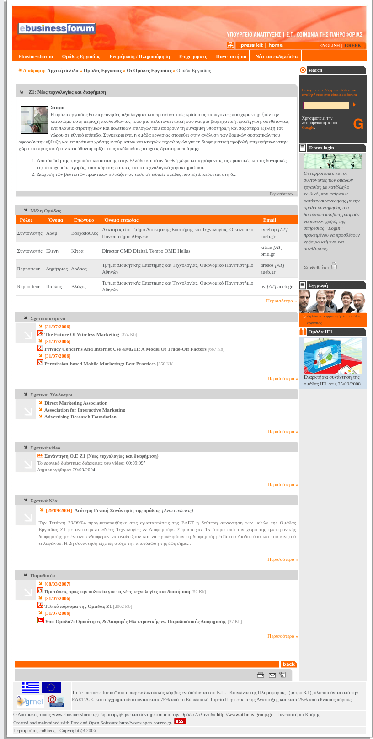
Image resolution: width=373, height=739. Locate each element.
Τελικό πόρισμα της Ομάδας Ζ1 (78, 606)
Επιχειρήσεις (191, 56)
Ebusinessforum (34, 56)
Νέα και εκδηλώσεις (275, 56)
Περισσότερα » (281, 300)
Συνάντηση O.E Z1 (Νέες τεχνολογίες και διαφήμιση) (102, 456)
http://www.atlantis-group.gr (244, 714)
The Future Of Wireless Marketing (81, 334)
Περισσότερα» (282, 193)
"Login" (334, 228)
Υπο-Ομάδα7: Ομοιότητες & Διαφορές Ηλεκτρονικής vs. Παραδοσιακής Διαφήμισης (135, 621)
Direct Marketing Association (72, 403)
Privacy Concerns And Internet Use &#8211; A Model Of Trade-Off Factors (125, 349)
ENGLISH (329, 45)
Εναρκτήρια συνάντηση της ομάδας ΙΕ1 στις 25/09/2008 (333, 377)
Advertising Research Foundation (77, 416)
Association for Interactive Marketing (81, 409)
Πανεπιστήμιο (229, 56)
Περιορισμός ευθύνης (34, 730)
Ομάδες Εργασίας (79, 56)
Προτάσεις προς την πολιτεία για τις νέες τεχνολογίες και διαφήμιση (117, 591)
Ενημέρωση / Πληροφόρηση (138, 56)
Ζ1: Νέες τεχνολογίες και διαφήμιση (67, 92)
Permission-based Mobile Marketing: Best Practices (99, 363)
